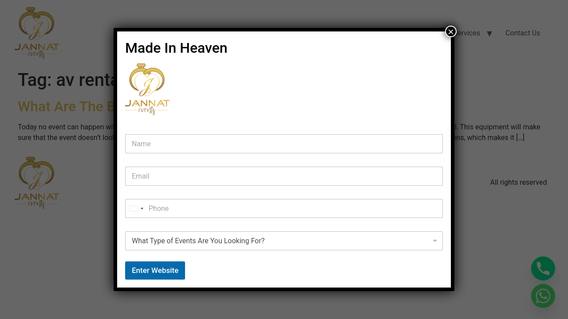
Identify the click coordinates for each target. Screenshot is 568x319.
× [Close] (451, 31)
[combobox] (135, 208)
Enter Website (155, 270)
